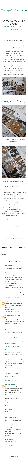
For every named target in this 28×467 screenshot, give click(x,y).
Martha (7, 329)
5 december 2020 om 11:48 (12, 414)
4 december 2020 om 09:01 (12, 297)
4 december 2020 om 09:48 (12, 326)
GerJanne (8, 265)
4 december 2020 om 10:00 (12, 346)
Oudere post (22, 247)
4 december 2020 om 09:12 (12, 311)
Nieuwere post (7, 247)
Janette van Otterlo (11, 373)
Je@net (7, 301)
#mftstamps (8, 26)
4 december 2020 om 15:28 (12, 370)
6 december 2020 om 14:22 (12, 441)
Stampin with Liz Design (12, 315)
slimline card (8, 29)
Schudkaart (7, 28)
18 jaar (15, 26)
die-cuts (20, 26)
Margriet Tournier (10, 384)
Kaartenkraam (9, 417)
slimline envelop (18, 29)
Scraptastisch (9, 349)
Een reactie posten (9, 445)
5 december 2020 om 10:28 (12, 380)
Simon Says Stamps (18, 28)
